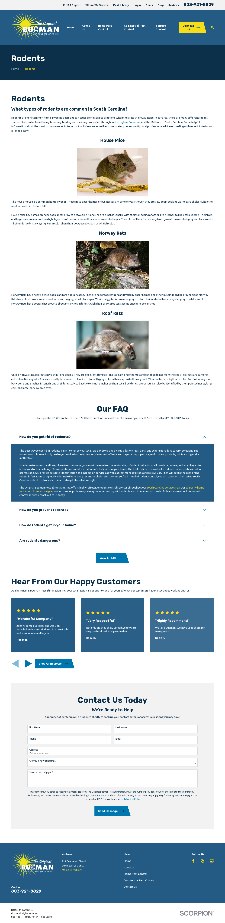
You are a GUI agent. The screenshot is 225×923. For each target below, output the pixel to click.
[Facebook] (193, 861)
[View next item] (29, 664)
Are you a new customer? (40, 760)
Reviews (173, 5)
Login (137, 5)
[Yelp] (202, 861)
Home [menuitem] (70, 27)
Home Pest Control (135, 873)
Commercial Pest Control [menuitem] (135, 27)
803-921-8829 (199, 4)
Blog (161, 5)
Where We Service (96, 5)
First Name (32, 727)
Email (116, 738)
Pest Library (121, 5)
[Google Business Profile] (212, 861)
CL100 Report (72, 5)
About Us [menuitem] (86, 27)
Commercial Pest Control (139, 880)
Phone (29, 738)
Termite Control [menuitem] (161, 27)
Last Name (118, 727)
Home (127, 860)
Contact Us (130, 886)
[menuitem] (15, 916)
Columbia (134, 122)
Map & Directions (72, 869)
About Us (129, 867)
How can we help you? (38, 772)
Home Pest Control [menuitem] (105, 27)
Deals (149, 5)
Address (31, 749)
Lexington (121, 122)
